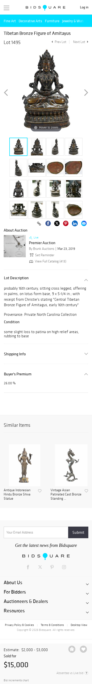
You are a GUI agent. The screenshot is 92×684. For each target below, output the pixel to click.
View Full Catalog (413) (47, 261)
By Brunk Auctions (41, 249)
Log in (84, 7)
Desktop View (79, 625)
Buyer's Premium (17, 374)
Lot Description (16, 278)
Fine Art (10, 21)
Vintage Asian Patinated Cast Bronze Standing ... (66, 494)
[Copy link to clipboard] (39, 224)
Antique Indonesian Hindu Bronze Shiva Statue (17, 494)
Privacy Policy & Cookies (19, 625)
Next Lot (80, 42)
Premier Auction (42, 243)
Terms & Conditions (52, 625)
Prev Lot (58, 42)
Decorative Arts (30, 21)
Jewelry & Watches (76, 21)
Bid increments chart (16, 680)
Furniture (52, 21)
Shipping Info (15, 354)
